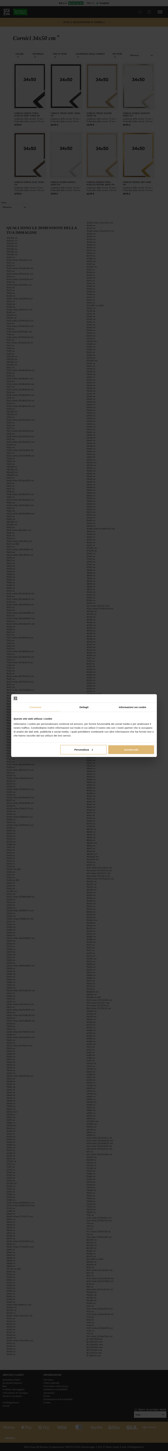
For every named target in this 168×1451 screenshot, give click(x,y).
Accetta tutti (131, 749)
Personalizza (83, 749)
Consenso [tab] (35, 707)
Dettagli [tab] (84, 707)
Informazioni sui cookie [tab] (132, 707)
